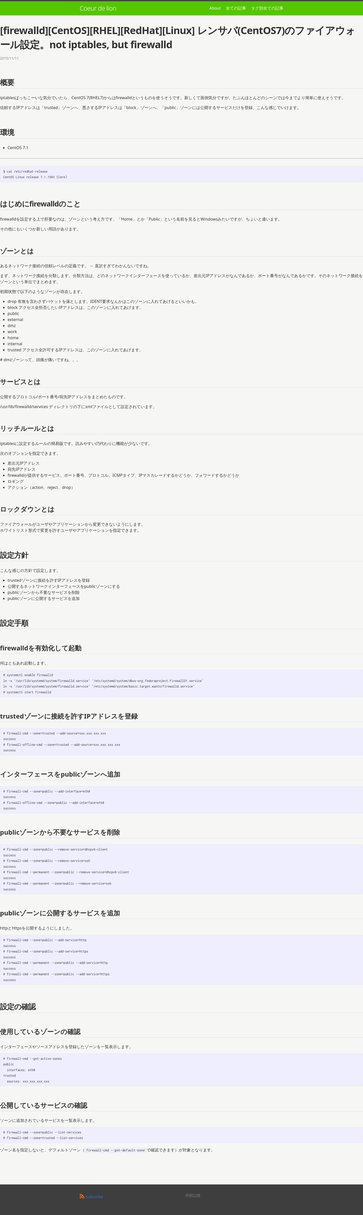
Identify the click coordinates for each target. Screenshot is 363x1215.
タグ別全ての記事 (267, 8)
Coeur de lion (98, 8)
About (215, 8)
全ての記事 (236, 8)
